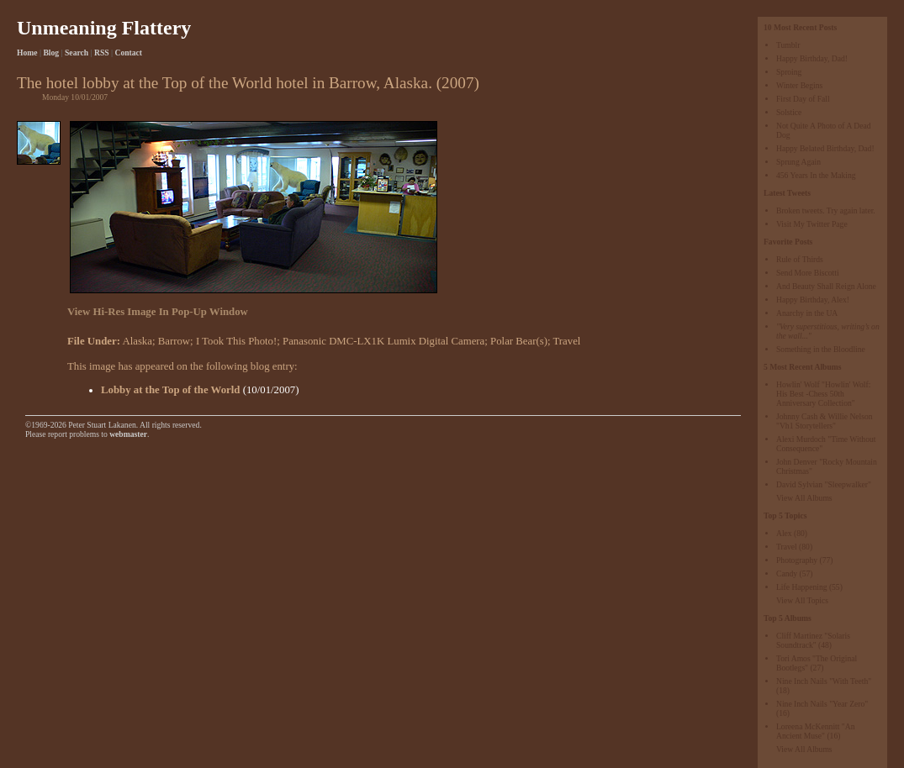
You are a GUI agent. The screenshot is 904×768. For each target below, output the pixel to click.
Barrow (174, 341)
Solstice (788, 112)
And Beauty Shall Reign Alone (826, 286)
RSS (101, 52)
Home (27, 52)
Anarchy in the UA (807, 313)
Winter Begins (799, 85)
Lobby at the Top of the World (170, 390)
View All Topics (802, 600)
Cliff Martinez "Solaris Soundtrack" (813, 640)
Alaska (137, 341)
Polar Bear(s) (518, 341)
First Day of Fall (803, 98)
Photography (796, 560)
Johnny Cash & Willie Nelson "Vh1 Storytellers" (824, 421)
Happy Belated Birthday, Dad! (825, 148)
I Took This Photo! (236, 341)
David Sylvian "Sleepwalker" (823, 484)
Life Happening (801, 587)
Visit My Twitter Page (812, 224)
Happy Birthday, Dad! (812, 58)
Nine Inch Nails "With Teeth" (823, 681)
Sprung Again (798, 161)
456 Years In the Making (816, 175)
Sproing (788, 71)
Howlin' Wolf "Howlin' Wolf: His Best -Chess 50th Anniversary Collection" (823, 394)
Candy (786, 573)
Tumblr (788, 45)
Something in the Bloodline (820, 349)
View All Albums (804, 497)
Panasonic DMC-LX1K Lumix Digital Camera (383, 341)
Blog (51, 52)
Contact (129, 52)
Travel (786, 546)
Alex (784, 533)
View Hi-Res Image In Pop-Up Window (157, 312)
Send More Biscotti (807, 272)
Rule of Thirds (799, 259)
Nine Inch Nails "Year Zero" (822, 703)
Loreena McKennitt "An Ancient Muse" (815, 731)
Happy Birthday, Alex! (812, 299)
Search (76, 52)
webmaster (128, 434)
